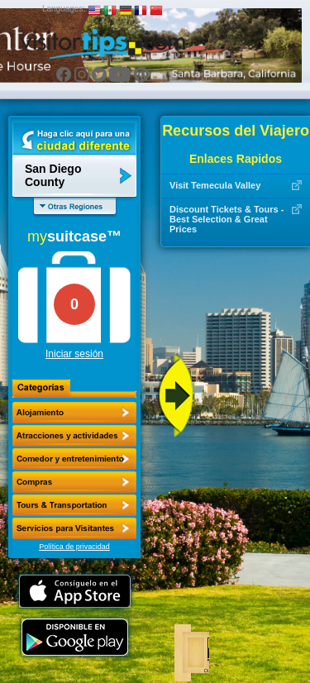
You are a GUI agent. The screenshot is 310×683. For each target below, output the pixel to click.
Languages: (63, 8)
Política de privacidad (74, 546)
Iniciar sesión (74, 354)
